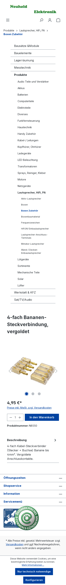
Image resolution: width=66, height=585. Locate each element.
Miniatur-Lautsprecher (32, 244)
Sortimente (24, 265)
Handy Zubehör (27, 133)
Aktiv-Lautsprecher (31, 198)
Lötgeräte (23, 259)
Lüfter (21, 285)
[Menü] (8, 20)
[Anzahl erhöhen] (20, 417)
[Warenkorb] (58, 20)
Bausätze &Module (26, 46)
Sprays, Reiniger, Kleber (32, 172)
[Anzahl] (15, 417)
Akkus (21, 88)
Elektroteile (24, 107)
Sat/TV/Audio (23, 299)
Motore (22, 179)
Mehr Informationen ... (33, 565)
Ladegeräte (24, 153)
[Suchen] (41, 20)
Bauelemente (23, 53)
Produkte (20, 75)
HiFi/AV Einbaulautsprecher (35, 228)
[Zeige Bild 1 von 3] (26, 393)
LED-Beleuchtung (28, 159)
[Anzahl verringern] (10, 417)
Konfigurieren (34, 579)
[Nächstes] (56, 371)
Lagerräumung (24, 60)
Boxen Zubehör (29, 210)
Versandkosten (14, 544)
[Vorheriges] (9, 371)
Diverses (23, 114)
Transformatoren (27, 166)
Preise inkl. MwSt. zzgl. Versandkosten (29, 407)
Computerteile (26, 101)
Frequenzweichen (30, 222)
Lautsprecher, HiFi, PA (32, 192)
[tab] (32, 449)
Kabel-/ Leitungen (28, 140)
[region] (33, 371)
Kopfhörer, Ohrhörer (29, 146)
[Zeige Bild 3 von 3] (39, 393)
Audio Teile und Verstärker (33, 81)
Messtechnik (22, 67)
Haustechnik (25, 127)
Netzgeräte (24, 185)
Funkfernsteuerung (29, 120)
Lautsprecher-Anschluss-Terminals (34, 236)
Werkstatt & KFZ (25, 292)
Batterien (23, 94)
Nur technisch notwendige (34, 571)
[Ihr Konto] (50, 20)
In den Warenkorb (42, 417)
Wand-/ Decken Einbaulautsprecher (31, 251)
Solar (21, 278)
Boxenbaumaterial (30, 216)
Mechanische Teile (29, 272)
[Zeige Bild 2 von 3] (33, 393)
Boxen (24, 204)
